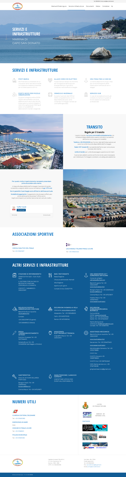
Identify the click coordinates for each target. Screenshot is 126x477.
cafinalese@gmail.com (97, 280)
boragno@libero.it (96, 292)
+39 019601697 (19, 251)
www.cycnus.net (100, 315)
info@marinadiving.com (105, 324)
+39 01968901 (19, 431)
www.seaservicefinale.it (97, 301)
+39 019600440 (74, 252)
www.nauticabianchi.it (97, 287)
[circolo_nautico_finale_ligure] (15, 244)
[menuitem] (59, 6)
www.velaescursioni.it (69, 310)
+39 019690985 (20, 418)
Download (21, 210)
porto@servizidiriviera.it (108, 1)
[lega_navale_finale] (69, 244)
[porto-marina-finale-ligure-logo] (20, 6)
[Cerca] (112, 6)
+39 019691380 (20, 438)
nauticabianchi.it (23, 313)
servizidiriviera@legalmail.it (94, 464)
